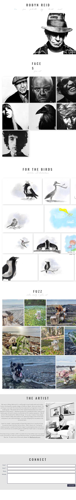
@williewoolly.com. (35, 437)
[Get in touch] (71, 485)
